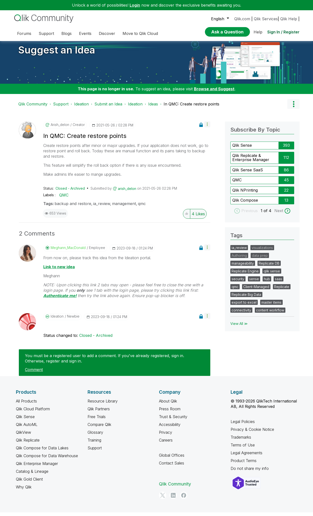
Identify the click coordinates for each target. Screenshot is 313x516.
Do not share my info (250, 472)
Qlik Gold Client (29, 482)
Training (94, 443)
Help (258, 32)
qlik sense (272, 275)
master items (271, 306)
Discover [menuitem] (107, 33)
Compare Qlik (99, 428)
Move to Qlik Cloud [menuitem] (140, 33)
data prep (260, 259)
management (124, 207)
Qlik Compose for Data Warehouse (47, 459)
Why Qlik (24, 490)
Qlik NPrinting (245, 193)
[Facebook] (183, 499)
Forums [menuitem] (24, 33)
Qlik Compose (245, 203)
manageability (243, 267)
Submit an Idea (108, 107)
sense (254, 282)
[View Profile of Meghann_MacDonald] (68, 251)
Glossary (95, 435)
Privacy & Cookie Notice (252, 433)
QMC (63, 198)
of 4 (268, 214)
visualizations (262, 251)
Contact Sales (171, 466)
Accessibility (169, 428)
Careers (166, 443)
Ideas (153, 107)
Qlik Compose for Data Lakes (42, 451)
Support (60, 107)
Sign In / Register (283, 32)
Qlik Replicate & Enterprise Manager (250, 161)
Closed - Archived (70, 192)
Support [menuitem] (46, 33)
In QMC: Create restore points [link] (191, 107)
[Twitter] (162, 499)
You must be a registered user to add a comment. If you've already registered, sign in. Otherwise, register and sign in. (104, 362)
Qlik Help (288, 18)
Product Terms (244, 464)
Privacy (165, 435)
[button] (207, 128)
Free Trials (97, 420)
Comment (34, 373)
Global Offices (171, 458)
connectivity (241, 314)
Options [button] (293, 108)
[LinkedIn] (173, 499)
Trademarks (241, 440)
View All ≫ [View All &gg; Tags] (239, 327)
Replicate (281, 290)
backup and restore (73, 207)
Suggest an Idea (56, 53)
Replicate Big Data (246, 298)
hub (267, 282)
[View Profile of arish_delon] (60, 128)
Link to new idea (59, 270)
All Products (26, 404)
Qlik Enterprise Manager (37, 467)
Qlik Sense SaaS (247, 173)
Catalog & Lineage (32, 475)
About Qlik (168, 404)
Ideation (81, 107)
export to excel (244, 306)
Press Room (169, 412)
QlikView (23, 435)
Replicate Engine (245, 275)
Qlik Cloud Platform (33, 412)
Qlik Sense (242, 148)
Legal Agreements (246, 456)
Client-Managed (256, 290)
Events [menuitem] (85, 33)
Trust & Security (173, 420)
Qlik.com (242, 18)
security (238, 282)
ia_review (101, 207)
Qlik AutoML (26, 428)
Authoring (239, 259)
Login (135, 5)
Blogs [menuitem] (66, 33)
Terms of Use (243, 448)
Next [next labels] (278, 214)
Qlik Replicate (28, 443)
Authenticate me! (60, 299)
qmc (142, 207)
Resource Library (103, 404)
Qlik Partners (99, 412)
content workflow (270, 314)
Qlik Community (32, 107)
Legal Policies (243, 425)
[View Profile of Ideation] (57, 320)
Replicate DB (269, 267)
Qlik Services (266, 18)
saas (278, 282)
